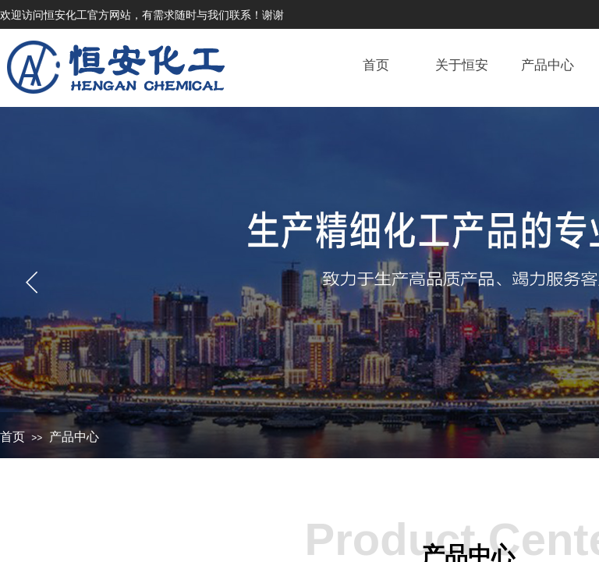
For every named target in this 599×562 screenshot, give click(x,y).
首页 (12, 436)
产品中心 (74, 436)
